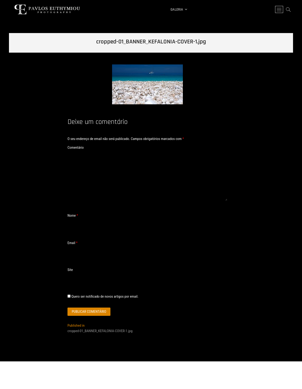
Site (70, 270)
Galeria (177, 9)
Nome (72, 215)
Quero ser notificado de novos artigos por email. (104, 296)
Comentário (75, 147)
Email (72, 243)
